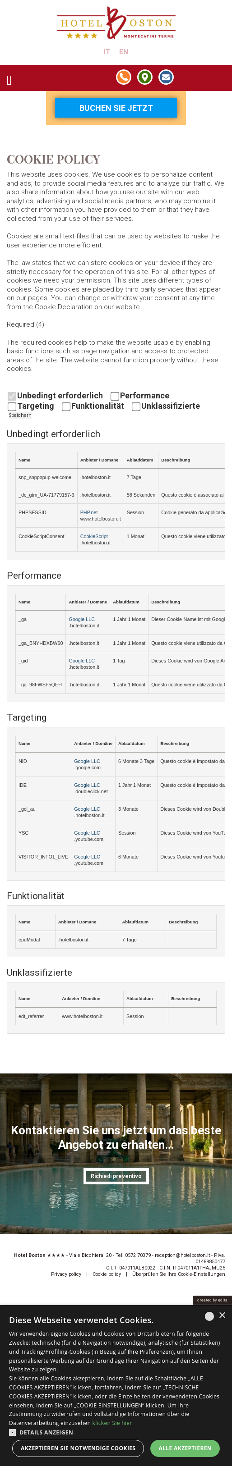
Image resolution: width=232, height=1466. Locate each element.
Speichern (20, 415)
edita (222, 1299)
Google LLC (82, 619)
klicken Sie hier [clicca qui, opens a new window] (112, 1423)
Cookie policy (107, 1274)
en (123, 52)
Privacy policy (66, 1274)
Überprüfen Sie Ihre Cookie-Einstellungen (178, 1274)
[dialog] (116, 1385)
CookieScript (94, 536)
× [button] (221, 1315)
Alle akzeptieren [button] (185, 1448)
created (204, 1299)
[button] (116, 1432)
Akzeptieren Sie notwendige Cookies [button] (78, 1448)
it (107, 52)
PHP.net (89, 512)
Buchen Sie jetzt (116, 108)
